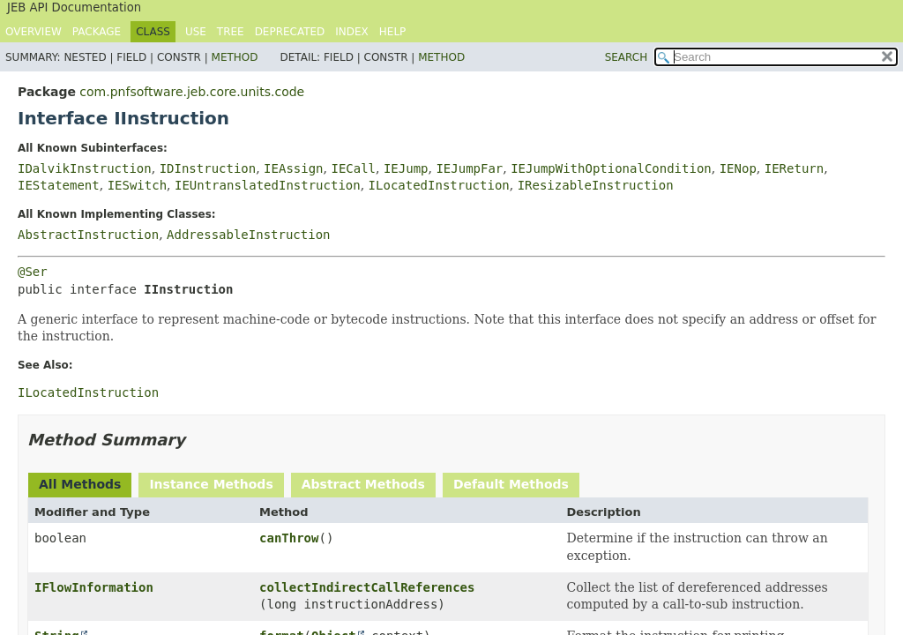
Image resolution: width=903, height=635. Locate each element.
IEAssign (293, 168)
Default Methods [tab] (511, 484)
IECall (353, 168)
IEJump (406, 168)
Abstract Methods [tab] (363, 484)
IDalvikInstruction (85, 168)
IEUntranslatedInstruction (268, 185)
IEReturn (794, 168)
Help (393, 32)
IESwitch (137, 185)
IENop (738, 168)
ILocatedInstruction (439, 185)
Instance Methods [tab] (210, 484)
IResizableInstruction (596, 185)
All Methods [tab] (80, 484)
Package (96, 32)
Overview (33, 32)
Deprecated (290, 32)
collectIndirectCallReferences (366, 587)
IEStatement (59, 185)
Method (235, 57)
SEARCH (626, 57)
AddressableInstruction (248, 235)
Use (195, 32)
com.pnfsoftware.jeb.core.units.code (191, 92)
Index (352, 32)
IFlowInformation (93, 587)
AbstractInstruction (88, 235)
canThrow (288, 538)
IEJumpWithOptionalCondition (611, 168)
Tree (230, 32)
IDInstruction (208, 168)
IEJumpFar (469, 168)
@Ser (33, 272)
